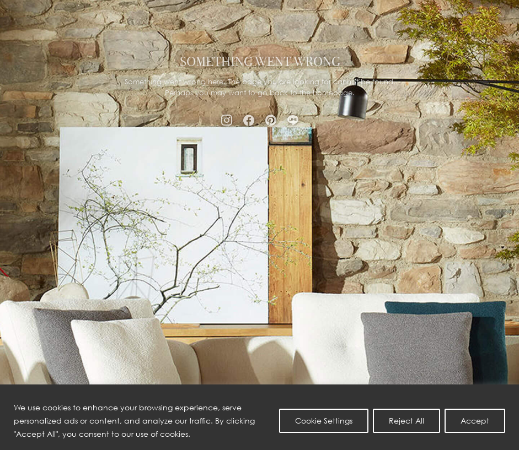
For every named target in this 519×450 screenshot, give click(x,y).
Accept (475, 420)
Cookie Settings (323, 420)
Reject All (406, 420)
